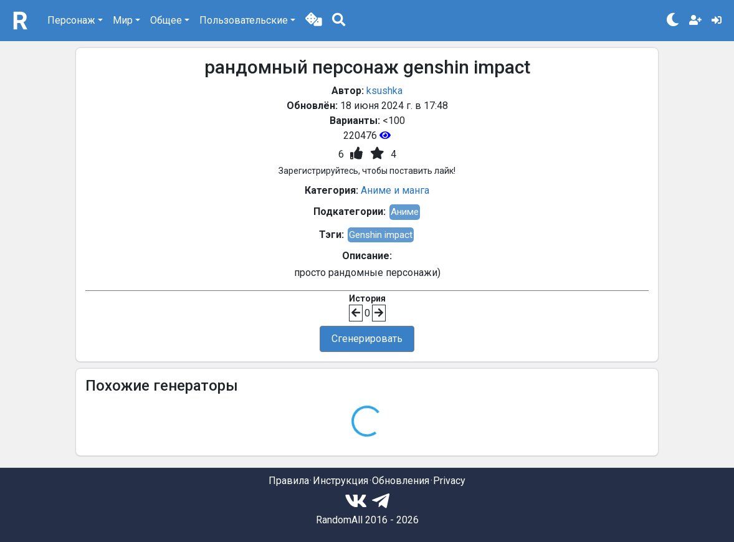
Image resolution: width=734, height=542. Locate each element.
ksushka (384, 91)
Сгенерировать (367, 339)
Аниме (405, 211)
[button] (313, 20)
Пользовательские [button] (243, 20)
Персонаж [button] (71, 20)
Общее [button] (166, 20)
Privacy (449, 481)
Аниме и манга (395, 190)
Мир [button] (123, 20)
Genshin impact (380, 234)
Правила (289, 481)
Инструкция (340, 481)
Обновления (400, 481)
